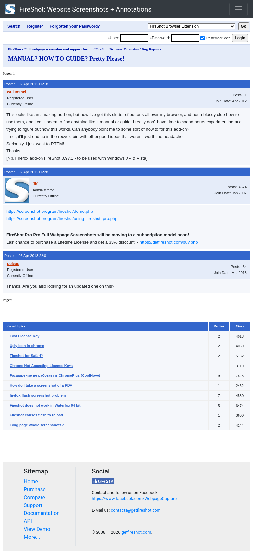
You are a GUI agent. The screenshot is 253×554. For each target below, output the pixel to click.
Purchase (35, 489)
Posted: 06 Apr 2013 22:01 (26, 256)
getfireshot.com (136, 532)
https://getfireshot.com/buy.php (169, 242)
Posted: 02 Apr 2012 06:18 (26, 84)
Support (33, 505)
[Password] (185, 38)
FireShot (78, 9)
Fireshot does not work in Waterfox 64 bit (45, 405)
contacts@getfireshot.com (135, 510)
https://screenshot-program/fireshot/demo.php (49, 211)
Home (31, 481)
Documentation (42, 513)
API (28, 521)
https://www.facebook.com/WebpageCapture (134, 498)
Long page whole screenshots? (37, 425)
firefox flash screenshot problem (38, 395)
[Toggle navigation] (238, 9)
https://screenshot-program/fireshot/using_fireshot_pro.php (61, 218)
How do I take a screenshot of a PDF (41, 385)
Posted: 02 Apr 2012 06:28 (26, 172)
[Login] (134, 38)
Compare (34, 497)
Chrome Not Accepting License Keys (41, 366)
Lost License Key (24, 336)
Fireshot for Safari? (26, 356)
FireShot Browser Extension (117, 49)
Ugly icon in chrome (27, 346)
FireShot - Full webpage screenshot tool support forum (50, 49)
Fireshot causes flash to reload (36, 415)
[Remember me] (202, 38)
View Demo (37, 529)
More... (32, 537)
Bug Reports (151, 49)
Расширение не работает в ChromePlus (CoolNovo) (55, 375)
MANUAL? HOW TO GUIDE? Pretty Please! (66, 58)
